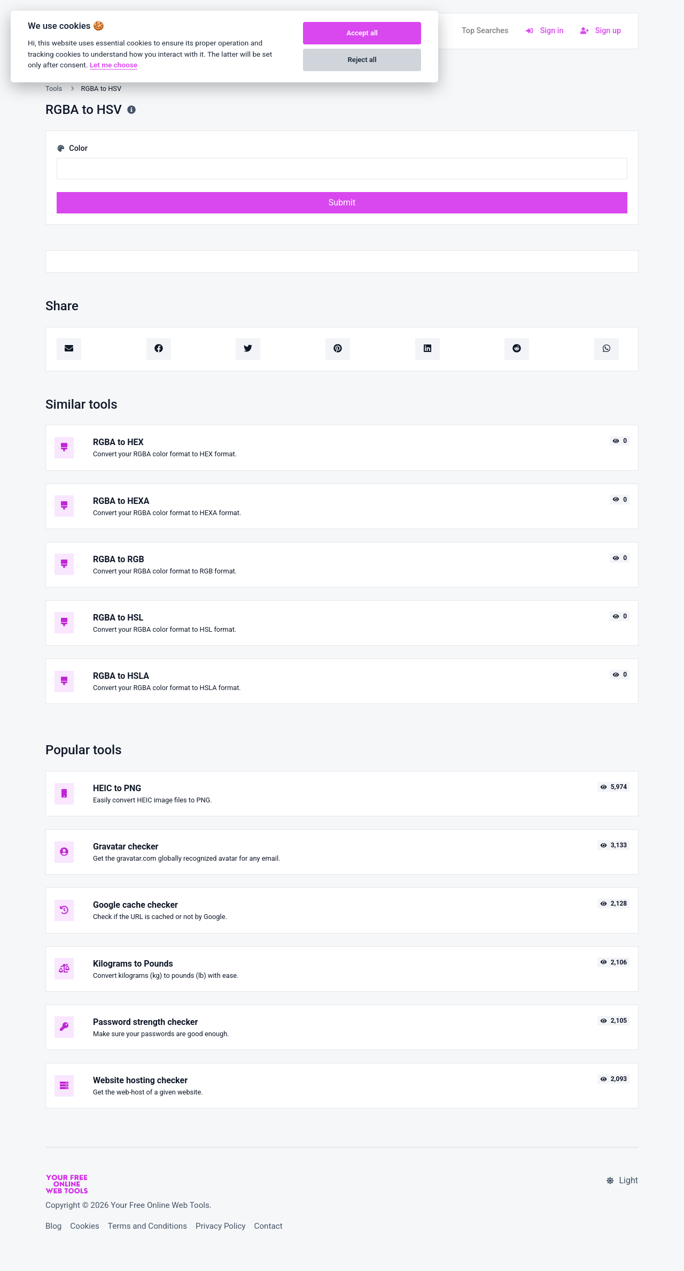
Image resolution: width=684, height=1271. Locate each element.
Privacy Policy (221, 1226)
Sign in (544, 30)
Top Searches (485, 30)
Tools (53, 89)
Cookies (84, 1226)
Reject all (362, 60)
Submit (342, 202)
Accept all (361, 33)
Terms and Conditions (147, 1226)
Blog (53, 1226)
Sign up (600, 30)
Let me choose (113, 64)
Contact (268, 1226)
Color (72, 148)
